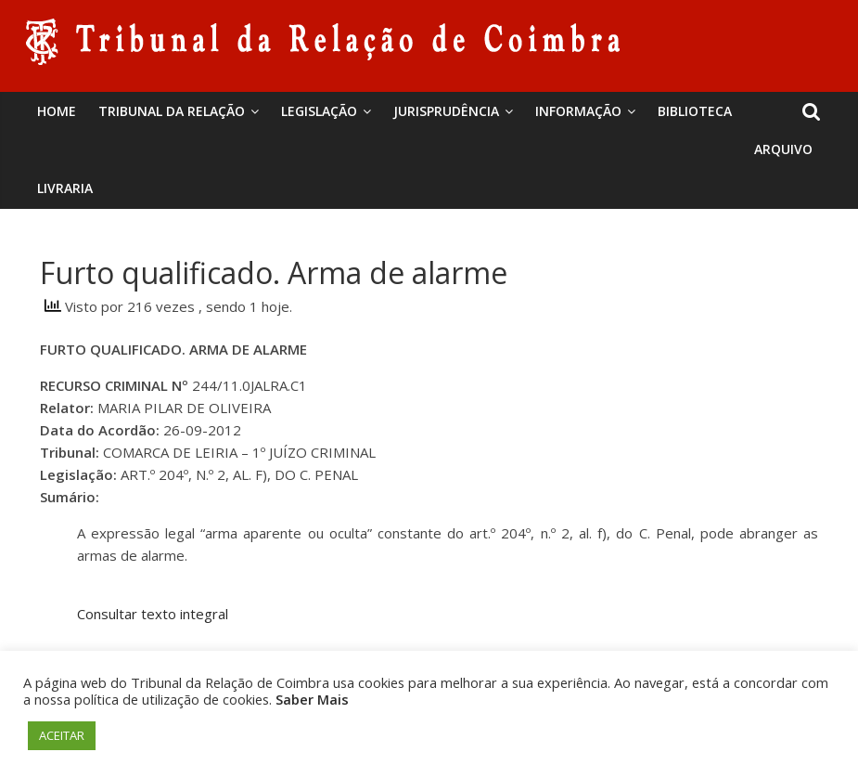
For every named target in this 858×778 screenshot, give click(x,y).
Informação (578, 111)
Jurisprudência (446, 111)
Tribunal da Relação (171, 111)
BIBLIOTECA (695, 111)
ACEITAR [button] (61, 735)
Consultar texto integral (152, 613)
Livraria (65, 188)
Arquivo (783, 149)
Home (56, 111)
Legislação (319, 111)
